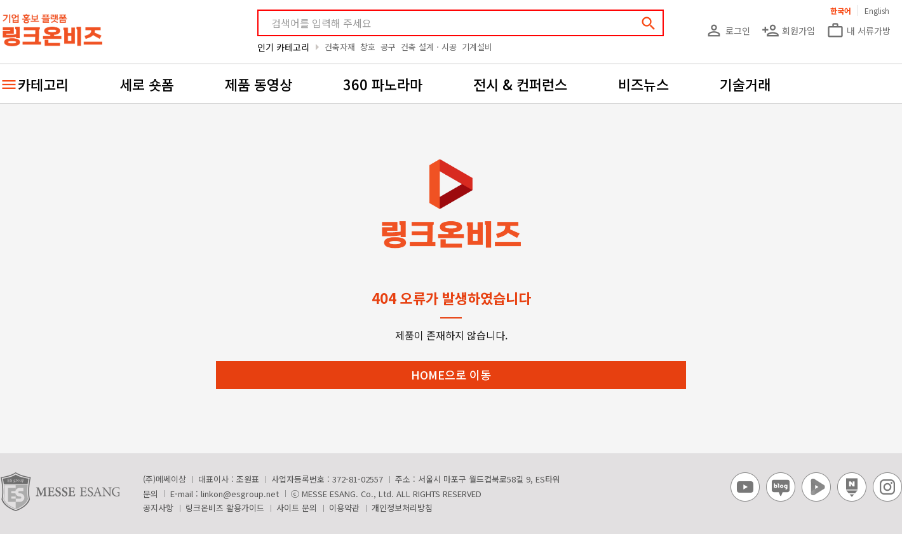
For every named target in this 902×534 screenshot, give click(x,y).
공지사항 (158, 508)
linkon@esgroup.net (240, 494)
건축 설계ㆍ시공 (429, 47)
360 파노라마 (382, 84)
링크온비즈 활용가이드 (224, 508)
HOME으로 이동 (451, 374)
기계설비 (477, 47)
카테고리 (43, 84)
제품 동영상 (258, 84)
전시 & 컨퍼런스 (520, 84)
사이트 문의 (296, 508)
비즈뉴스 (643, 84)
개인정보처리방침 (402, 508)
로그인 (727, 30)
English (877, 10)
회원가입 (788, 30)
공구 (388, 47)
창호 (367, 47)
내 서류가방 (858, 30)
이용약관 (344, 508)
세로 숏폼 (146, 84)
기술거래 (745, 84)
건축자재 (340, 47)
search (648, 23)
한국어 (840, 10)
